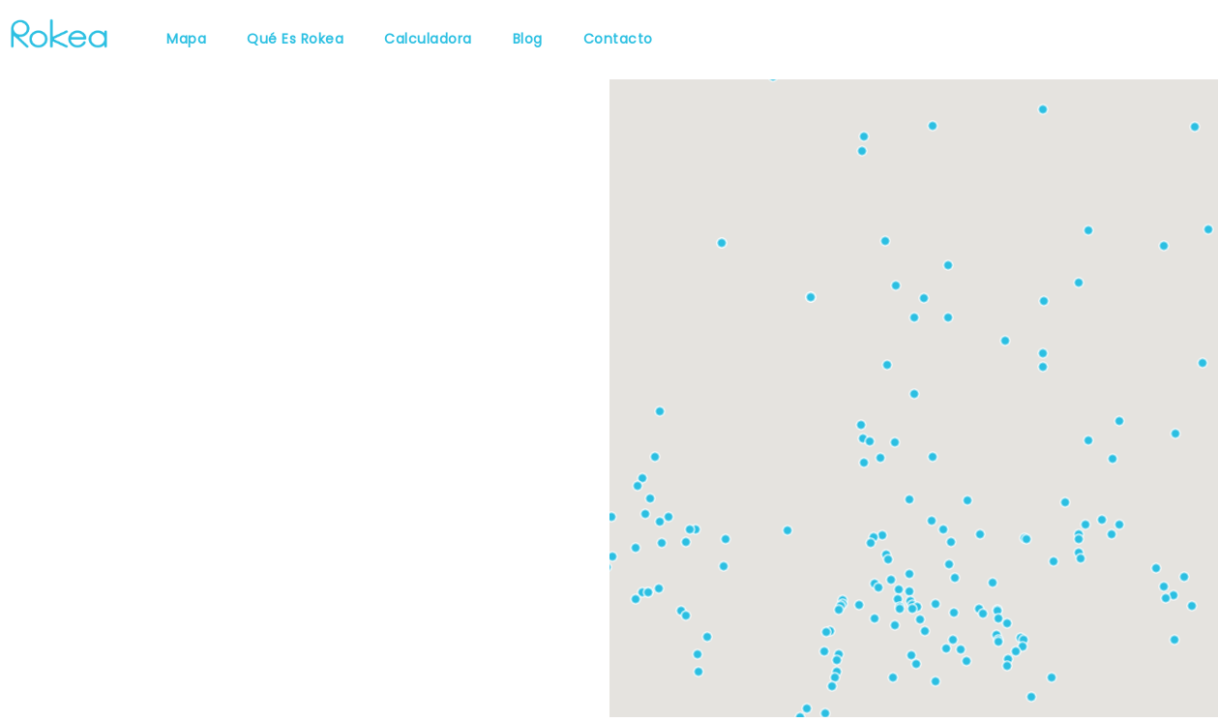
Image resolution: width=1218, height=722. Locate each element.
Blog (528, 38)
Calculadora (428, 38)
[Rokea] (59, 31)
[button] (864, 462)
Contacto (618, 38)
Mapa (186, 38)
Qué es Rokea (295, 38)
